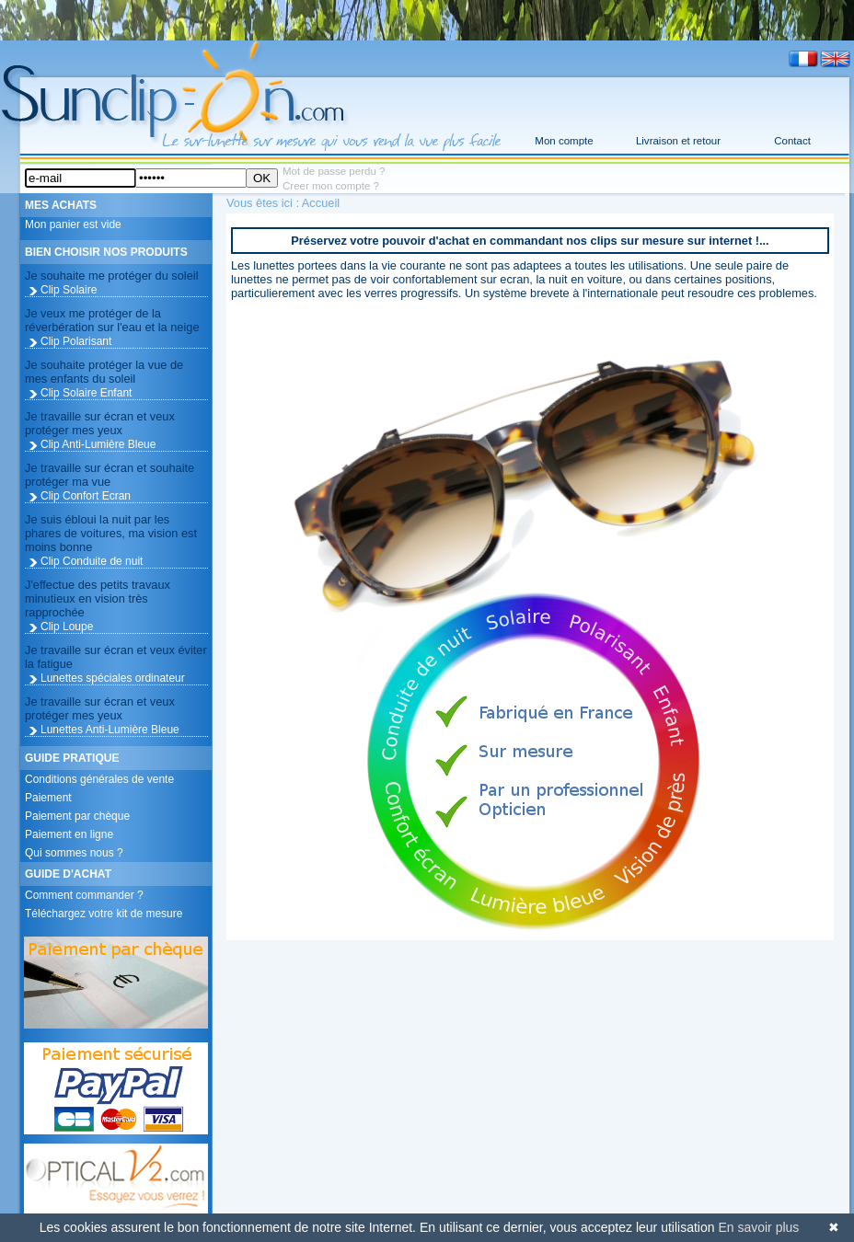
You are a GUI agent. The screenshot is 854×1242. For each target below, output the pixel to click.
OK (262, 178)
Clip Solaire (68, 289)
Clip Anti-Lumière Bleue (98, 444)
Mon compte (564, 140)
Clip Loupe (66, 626)
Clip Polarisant (75, 341)
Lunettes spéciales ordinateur (112, 678)
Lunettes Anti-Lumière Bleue (109, 729)
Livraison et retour (678, 140)
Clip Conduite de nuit (91, 561)
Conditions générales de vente (99, 779)
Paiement (48, 797)
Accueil (321, 203)
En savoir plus (758, 1227)
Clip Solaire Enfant (86, 392)
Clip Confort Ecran (85, 495)
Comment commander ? (84, 895)
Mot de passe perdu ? (334, 171)
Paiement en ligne (69, 834)
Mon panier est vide (73, 224)
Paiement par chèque (77, 816)
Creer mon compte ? (331, 185)
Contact (792, 140)
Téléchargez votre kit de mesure (103, 913)
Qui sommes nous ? (74, 852)
